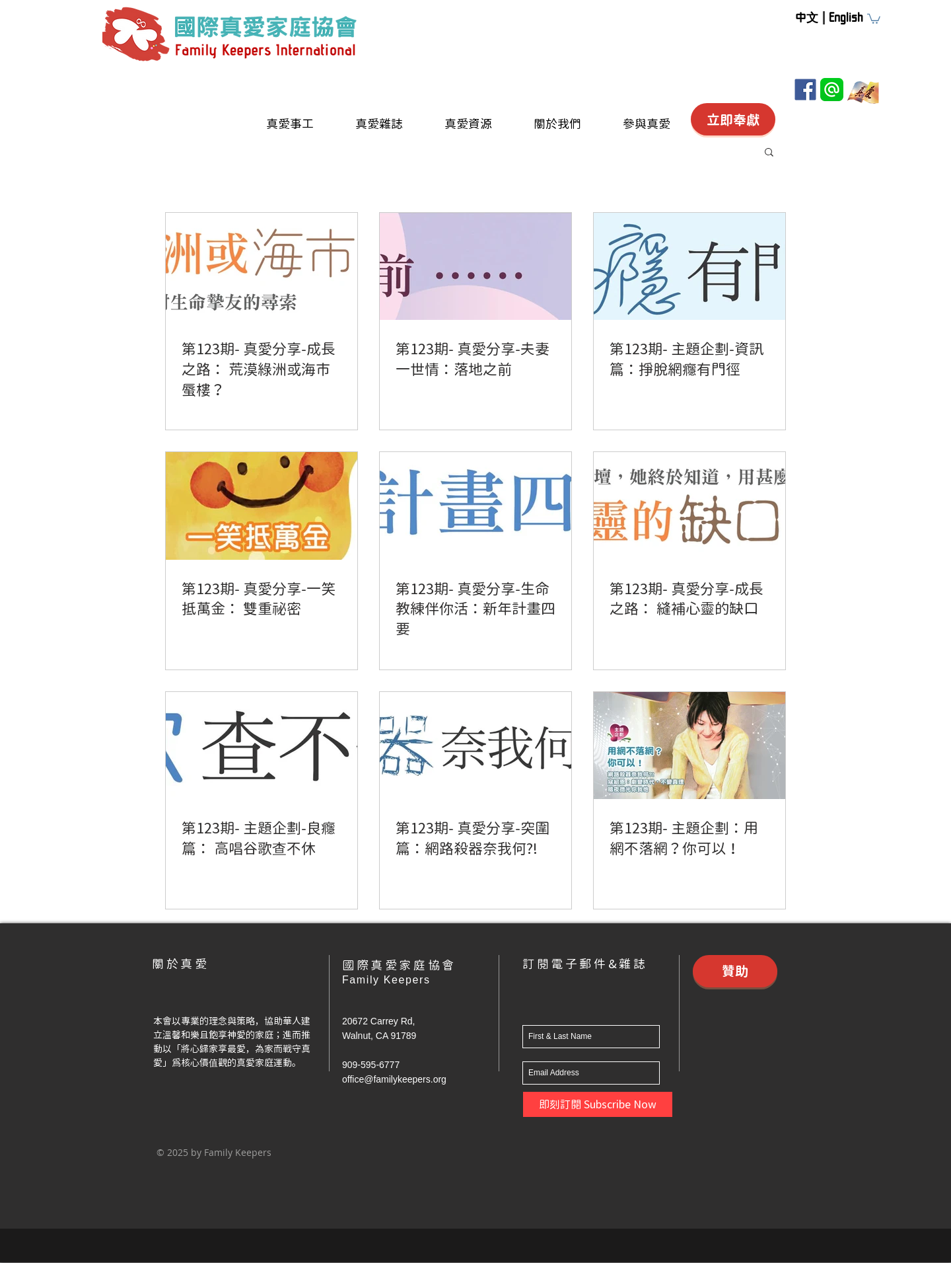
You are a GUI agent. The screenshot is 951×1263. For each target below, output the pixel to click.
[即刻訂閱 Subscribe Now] (597, 1104)
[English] (846, 17)
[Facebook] (805, 89)
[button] (873, 18)
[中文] (806, 17)
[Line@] (831, 89)
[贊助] (735, 971)
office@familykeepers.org (394, 1079)
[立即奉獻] (733, 119)
